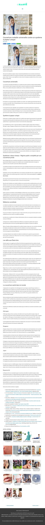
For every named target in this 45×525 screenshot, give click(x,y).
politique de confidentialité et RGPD (18, 513)
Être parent (5, 41)
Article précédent (10, 505)
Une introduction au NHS (25, 426)
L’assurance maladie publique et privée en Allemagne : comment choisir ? (25, 416)
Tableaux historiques (17, 392)
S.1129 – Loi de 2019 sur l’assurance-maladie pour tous (21, 413)
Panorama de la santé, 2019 (35, 415)
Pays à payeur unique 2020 (23, 404)
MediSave (22, 419)
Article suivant (36, 505)
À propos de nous (29, 513)
